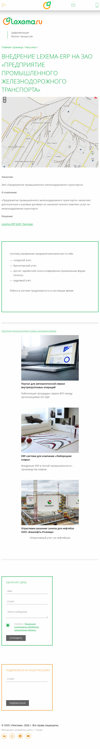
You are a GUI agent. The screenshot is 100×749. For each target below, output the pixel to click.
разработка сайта (24, 730)
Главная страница (12, 47)
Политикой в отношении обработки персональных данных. (26, 627)
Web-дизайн (8, 730)
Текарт (39, 730)
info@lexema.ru (73, 5)
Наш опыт (31, 47)
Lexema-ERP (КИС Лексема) (17, 224)
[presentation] (26, 692)
